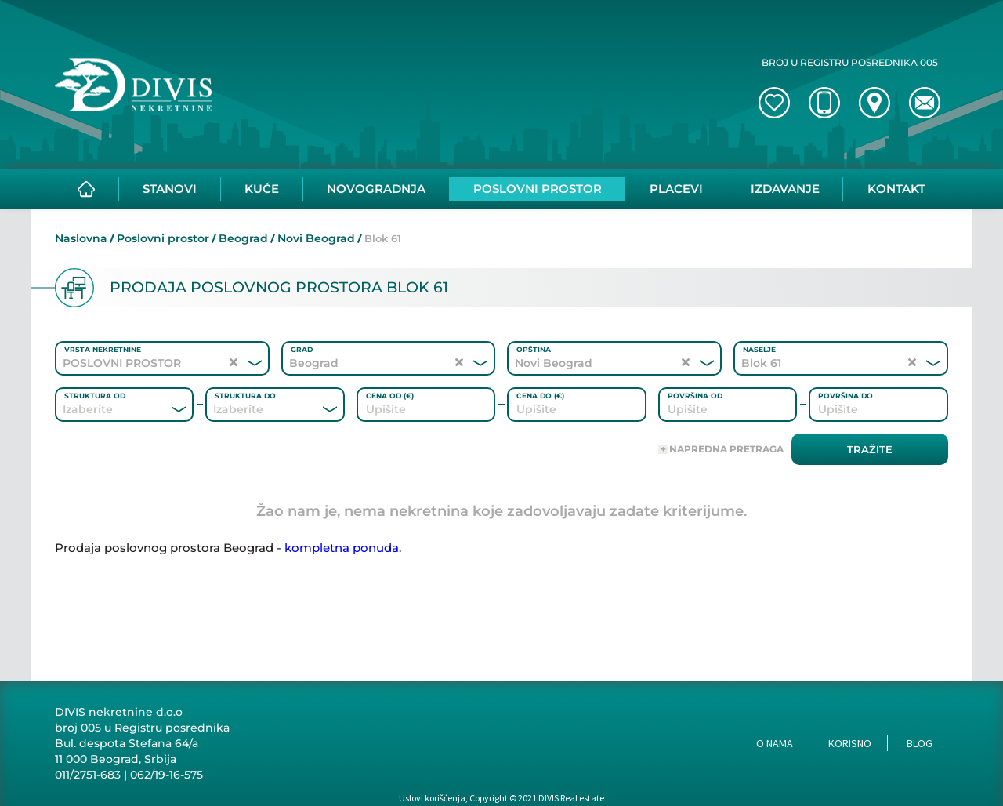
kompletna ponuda (341, 547)
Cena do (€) (540, 395)
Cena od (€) (390, 395)
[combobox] (103, 409)
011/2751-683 (88, 775)
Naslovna (81, 238)
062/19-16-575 (166, 775)
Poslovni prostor (163, 238)
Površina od (695, 395)
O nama (774, 743)
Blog (919, 743)
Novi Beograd (316, 238)
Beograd (243, 238)
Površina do (845, 395)
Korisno (849, 743)
